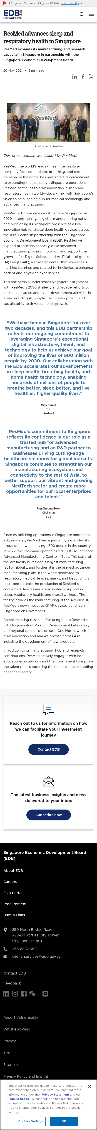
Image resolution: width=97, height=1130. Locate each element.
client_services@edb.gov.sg (36, 956)
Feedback (12, 983)
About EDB (13, 871)
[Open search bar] (82, 15)
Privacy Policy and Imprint (25, 1076)
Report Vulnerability (20, 1017)
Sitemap (10, 1065)
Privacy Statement (55, 1094)
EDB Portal (12, 893)
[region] (48, 1104)
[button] (72, 3)
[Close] (90, 1086)
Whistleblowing (16, 1029)
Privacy (9, 1041)
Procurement (15, 904)
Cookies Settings (30, 1121)
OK (64, 1121)
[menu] (91, 14)
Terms (8, 1053)
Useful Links (14, 915)
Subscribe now (48, 815)
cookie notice (19, 1099)
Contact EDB (48, 749)
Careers (10, 882)
